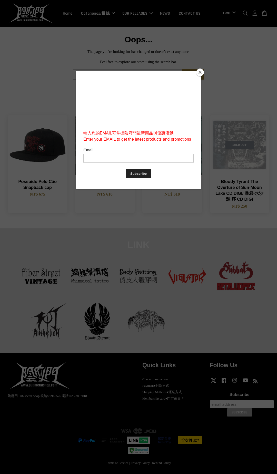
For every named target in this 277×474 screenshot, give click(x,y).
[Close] (200, 72)
